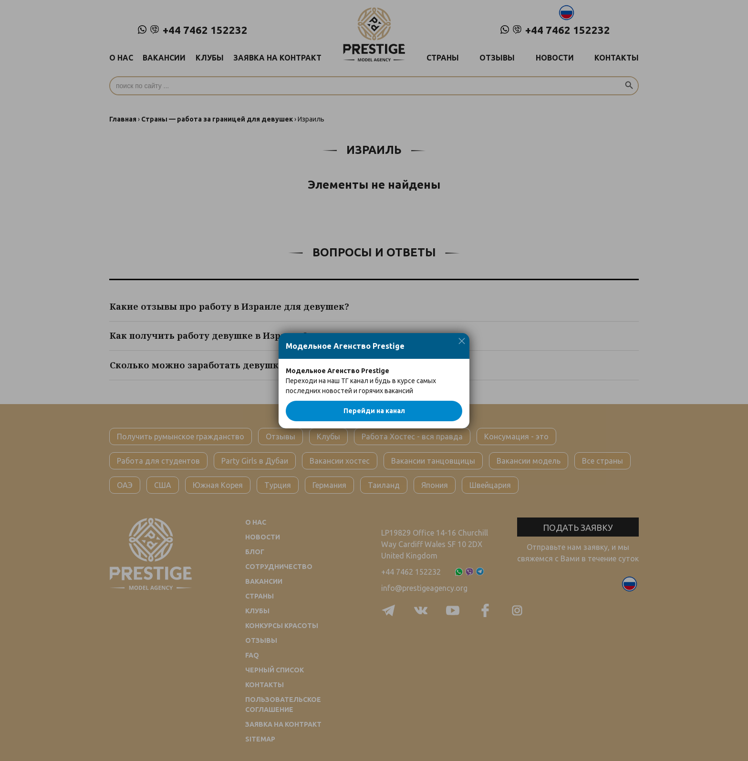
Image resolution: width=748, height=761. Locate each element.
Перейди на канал (374, 411)
